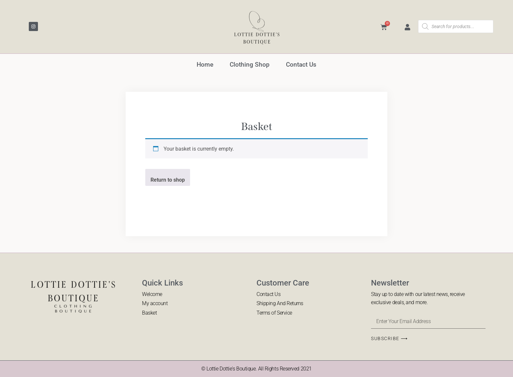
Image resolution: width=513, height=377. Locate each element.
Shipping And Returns (279, 303)
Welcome (152, 294)
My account (155, 303)
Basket (149, 313)
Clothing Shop (250, 64)
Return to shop (167, 180)
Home (205, 64)
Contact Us (301, 64)
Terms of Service (274, 313)
